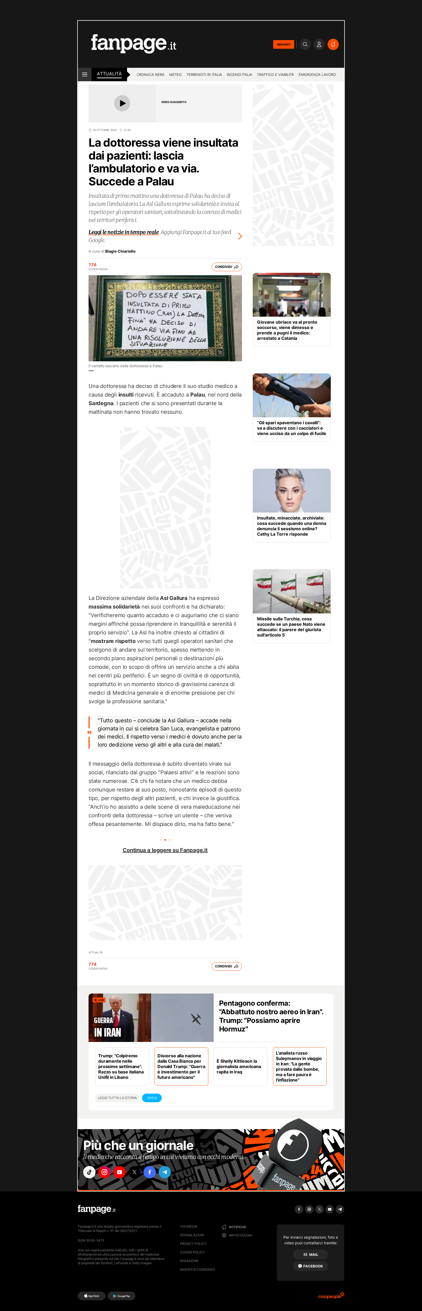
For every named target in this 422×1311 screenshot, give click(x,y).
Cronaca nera (150, 74)
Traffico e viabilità (275, 74)
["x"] (134, 1172)
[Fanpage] (96, 1209)
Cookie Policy (192, 1252)
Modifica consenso (197, 1269)
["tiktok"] (89, 1172)
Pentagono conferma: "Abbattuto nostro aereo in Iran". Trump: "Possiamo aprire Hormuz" (271, 1016)
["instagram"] (104, 1172)
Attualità (109, 73)
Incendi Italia (239, 74)
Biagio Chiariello (120, 251)
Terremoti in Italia (204, 74)
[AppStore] (91, 1296)
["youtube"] (119, 1172)
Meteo (175, 74)
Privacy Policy (193, 1244)
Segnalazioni (192, 1235)
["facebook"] (149, 1172)
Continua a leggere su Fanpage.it (165, 850)
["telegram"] (165, 1172)
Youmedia (188, 1226)
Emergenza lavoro (317, 74)
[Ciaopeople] (331, 1297)
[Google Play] (121, 1296)
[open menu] (85, 74)
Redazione (189, 1261)
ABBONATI (284, 44)
